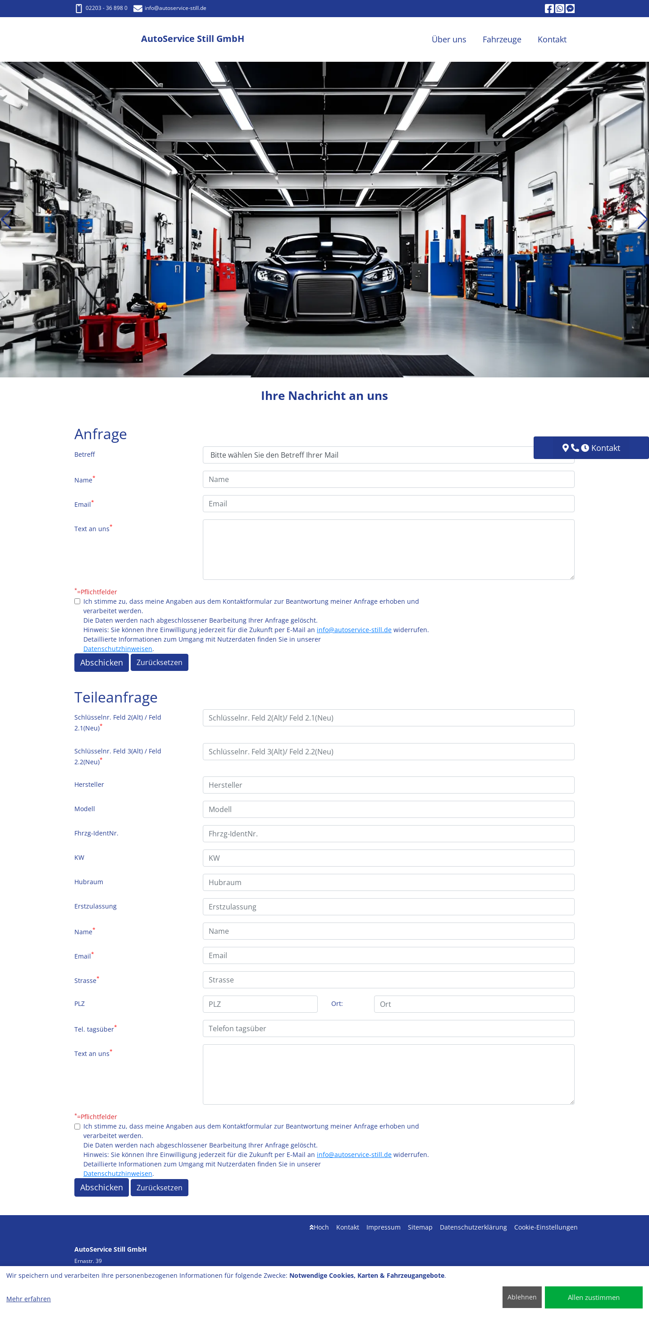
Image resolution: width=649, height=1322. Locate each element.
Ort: (337, 1003)
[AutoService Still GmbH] (107, 39)
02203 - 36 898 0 (101, 8)
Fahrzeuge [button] (502, 39)
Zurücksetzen (160, 662)
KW (79, 857)
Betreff (84, 454)
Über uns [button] (449, 39)
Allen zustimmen (594, 1297)
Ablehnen (522, 1297)
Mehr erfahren (28, 1298)
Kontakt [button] (552, 39)
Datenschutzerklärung (473, 1227)
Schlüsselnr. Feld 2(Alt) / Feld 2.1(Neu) (117, 722)
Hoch (319, 1227)
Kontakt (347, 1227)
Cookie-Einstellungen (546, 1227)
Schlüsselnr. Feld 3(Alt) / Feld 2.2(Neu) (117, 756)
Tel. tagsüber (95, 1028)
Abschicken (101, 662)
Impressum (383, 1227)
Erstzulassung (95, 906)
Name (85, 479)
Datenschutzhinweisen (117, 648)
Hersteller (89, 784)
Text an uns (93, 528)
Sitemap (420, 1227)
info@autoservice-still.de (354, 629)
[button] (6, 220)
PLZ (79, 1003)
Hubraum (88, 881)
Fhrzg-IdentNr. (96, 833)
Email (84, 504)
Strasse (87, 980)
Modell (84, 808)
